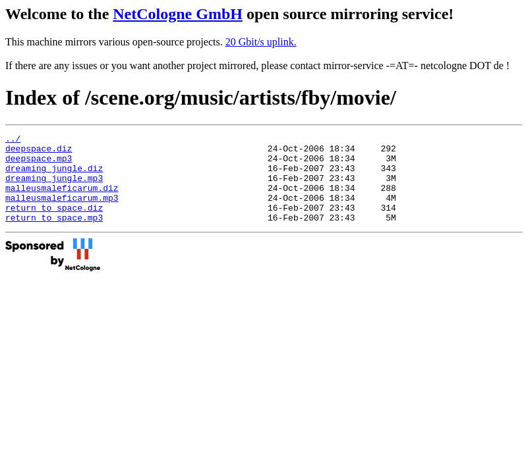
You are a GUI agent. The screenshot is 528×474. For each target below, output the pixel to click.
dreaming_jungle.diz (54, 176)
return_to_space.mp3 (54, 235)
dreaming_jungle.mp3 (54, 188)
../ (12, 140)
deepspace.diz (38, 152)
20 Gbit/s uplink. (261, 41)
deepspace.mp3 (38, 164)
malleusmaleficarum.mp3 (62, 211)
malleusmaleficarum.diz (62, 199)
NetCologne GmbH (178, 13)
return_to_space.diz (54, 223)
